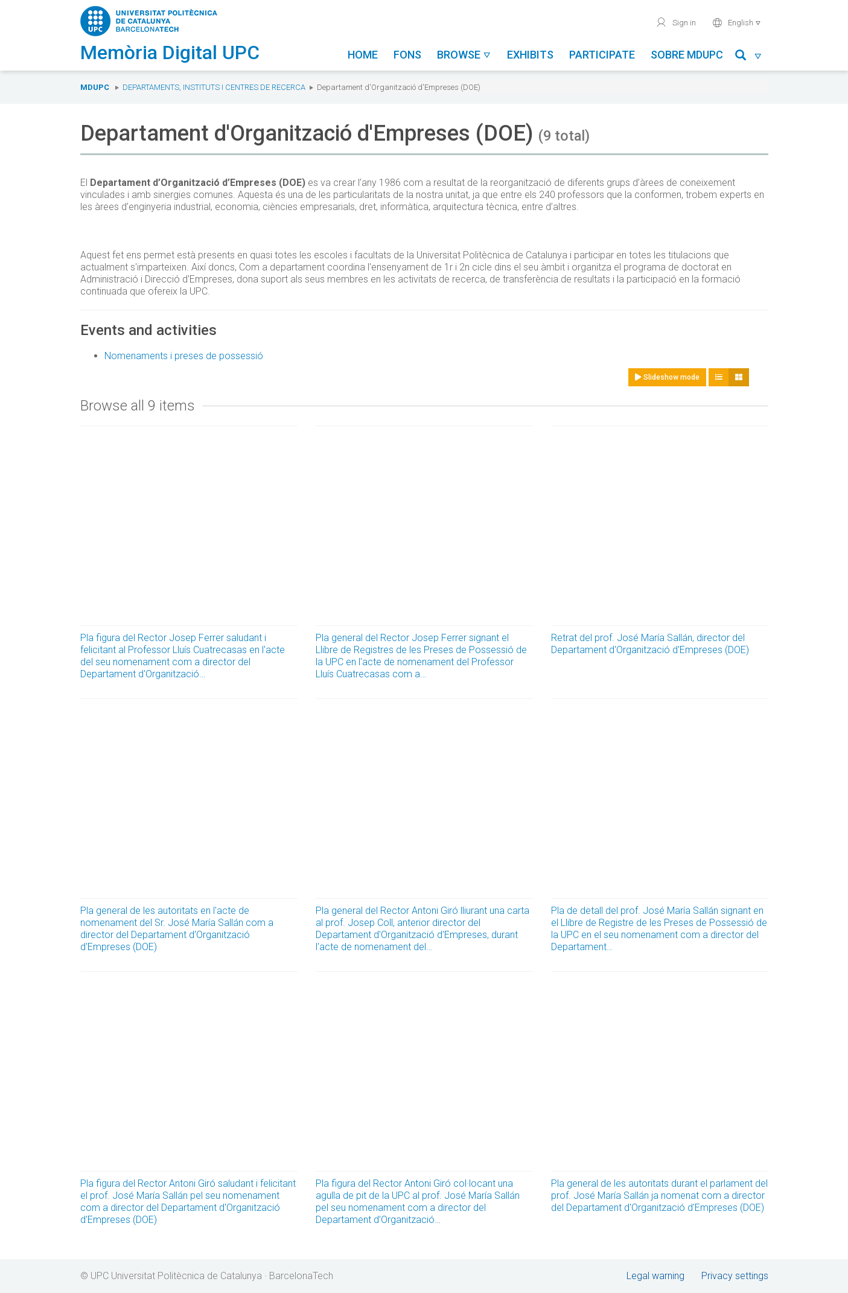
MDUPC (94, 87)
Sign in (675, 22)
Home (363, 54)
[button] (748, 57)
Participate (602, 54)
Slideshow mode (667, 377)
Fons (407, 54)
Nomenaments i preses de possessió (183, 356)
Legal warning (655, 1276)
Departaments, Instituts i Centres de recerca (214, 87)
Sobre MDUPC (687, 54)
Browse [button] (464, 54)
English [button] (736, 22)
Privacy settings (734, 1276)
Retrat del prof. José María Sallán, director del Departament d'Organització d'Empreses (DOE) (650, 644)
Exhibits (530, 54)
